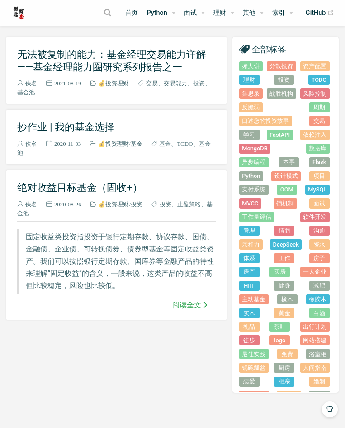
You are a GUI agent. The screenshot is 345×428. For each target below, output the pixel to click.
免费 (287, 354)
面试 (319, 203)
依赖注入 (314, 134)
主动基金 (253, 299)
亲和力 (251, 244)
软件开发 (314, 217)
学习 (249, 134)
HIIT (249, 285)
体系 (249, 258)
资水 (319, 244)
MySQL (317, 189)
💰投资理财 (113, 83)
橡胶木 (317, 299)
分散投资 (281, 66)
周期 (319, 107)
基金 (136, 144)
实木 (249, 313)
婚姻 (319, 381)
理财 (219, 13)
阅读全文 (186, 304)
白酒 (319, 313)
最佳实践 (253, 354)
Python (157, 13)
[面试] (194, 13)
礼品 (249, 326)
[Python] (161, 13)
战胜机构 (281, 93)
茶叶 (280, 326)
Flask (319, 161)
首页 (131, 13)
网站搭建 (314, 340)
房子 (319, 258)
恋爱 (249, 381)
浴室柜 (317, 354)
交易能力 (175, 83)
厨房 (284, 367)
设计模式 (286, 175)
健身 (284, 285)
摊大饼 (251, 66)
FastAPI (279, 134)
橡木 (287, 299)
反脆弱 (251, 107)
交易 (152, 83)
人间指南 (314, 367)
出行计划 (314, 326)
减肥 (319, 285)
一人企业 (314, 271)
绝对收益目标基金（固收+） (79, 187)
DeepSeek (286, 244)
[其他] (253, 13)
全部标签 (269, 49)
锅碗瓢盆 (253, 367)
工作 (284, 258)
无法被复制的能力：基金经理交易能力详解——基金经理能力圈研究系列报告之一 (111, 60)
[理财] (223, 13)
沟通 (319, 230)
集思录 (251, 93)
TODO (185, 144)
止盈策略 (189, 204)
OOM (286, 189)
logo (279, 340)
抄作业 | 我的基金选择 (65, 127)
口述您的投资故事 (265, 120)
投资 (199, 83)
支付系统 (253, 189)
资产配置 (314, 66)
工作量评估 (256, 217)
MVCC (250, 203)
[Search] (108, 12)
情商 (284, 230)
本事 (289, 161)
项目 (319, 175)
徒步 (249, 340)
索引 (278, 13)
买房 (280, 271)
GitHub (320, 13)
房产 (249, 271)
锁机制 (285, 203)
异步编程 (253, 161)
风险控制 (314, 93)
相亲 (284, 381)
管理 (249, 230)
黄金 (284, 313)
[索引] (282, 13)
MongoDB (255, 148)
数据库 (317, 148)
